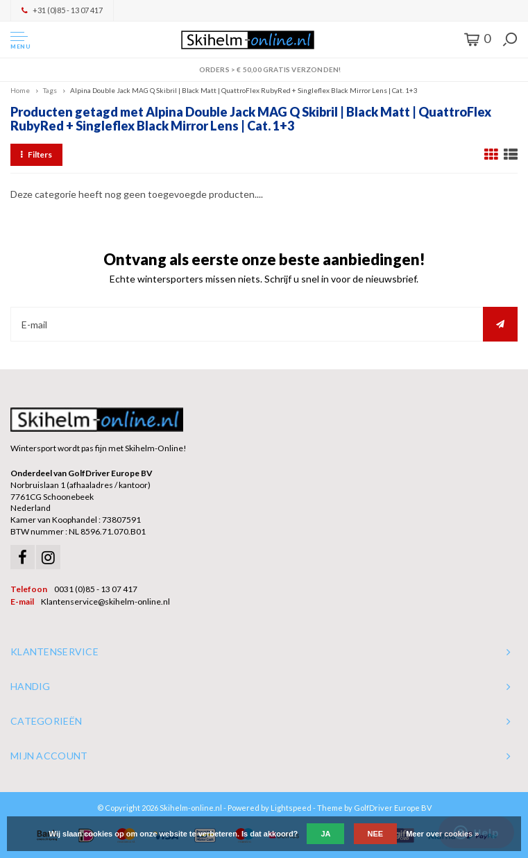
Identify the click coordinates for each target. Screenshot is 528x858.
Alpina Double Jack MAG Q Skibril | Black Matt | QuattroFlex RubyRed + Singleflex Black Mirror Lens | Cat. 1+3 (244, 90)
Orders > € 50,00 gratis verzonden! (264, 69)
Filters (36, 154)
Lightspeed (291, 807)
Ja (325, 834)
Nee (376, 834)
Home (20, 90)
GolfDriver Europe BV (393, 807)
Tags (50, 90)
